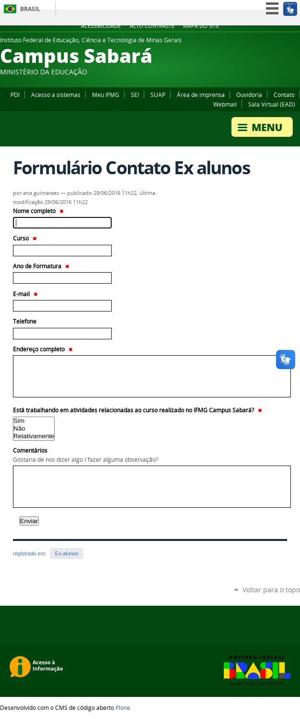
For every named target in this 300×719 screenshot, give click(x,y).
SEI (135, 94)
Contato (284, 94)
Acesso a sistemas (56, 94)
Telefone (24, 321)
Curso (24, 238)
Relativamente (33, 436)
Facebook (271, 43)
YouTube (283, 43)
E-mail (25, 294)
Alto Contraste (152, 26)
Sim (33, 421)
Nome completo (38, 211)
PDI (15, 94)
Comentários (150, 455)
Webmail (225, 104)
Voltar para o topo (271, 589)
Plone (122, 707)
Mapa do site (201, 26)
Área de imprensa (201, 94)
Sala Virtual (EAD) (271, 104)
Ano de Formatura (41, 266)
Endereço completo (42, 349)
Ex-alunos (67, 553)
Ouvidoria (249, 94)
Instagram (295, 43)
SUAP (157, 94)
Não (33, 428)
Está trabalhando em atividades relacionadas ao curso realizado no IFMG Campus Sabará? (137, 410)
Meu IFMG (105, 94)
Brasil (30, 9)
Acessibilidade (101, 26)
